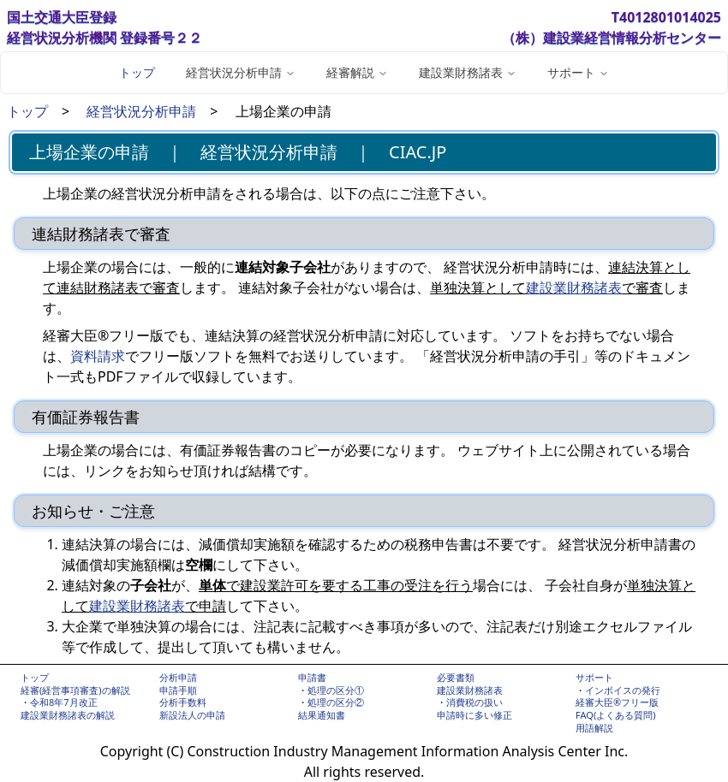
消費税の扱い (474, 702)
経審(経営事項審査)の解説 (75, 690)
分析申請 (178, 677)
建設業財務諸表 (574, 287)
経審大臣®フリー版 (617, 702)
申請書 (312, 677)
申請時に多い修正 (474, 714)
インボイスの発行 (622, 690)
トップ (137, 72)
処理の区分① (335, 690)
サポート (594, 677)
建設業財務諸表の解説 (68, 714)
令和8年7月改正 (64, 702)
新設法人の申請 (192, 714)
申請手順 (178, 690)
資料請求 (97, 356)
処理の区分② (335, 702)
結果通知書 (321, 714)
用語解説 (594, 727)
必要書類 (455, 677)
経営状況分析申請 (141, 111)
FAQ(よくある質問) (616, 714)
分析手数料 (182, 702)
